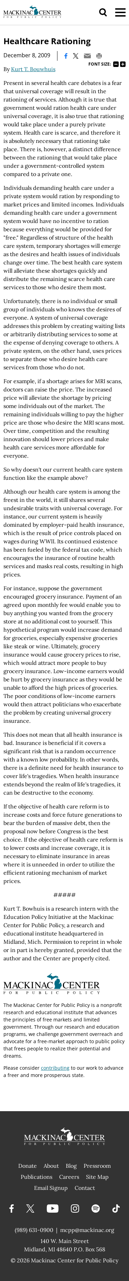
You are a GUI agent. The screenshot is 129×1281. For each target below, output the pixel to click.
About (51, 1165)
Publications (36, 1176)
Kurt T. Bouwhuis (33, 69)
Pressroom (97, 1165)
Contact (85, 1187)
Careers (69, 1176)
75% (116, 64)
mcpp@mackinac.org (87, 1229)
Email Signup (51, 1187)
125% (123, 64)
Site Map (97, 1176)
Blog (71, 1165)
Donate (27, 1165)
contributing (55, 1068)
